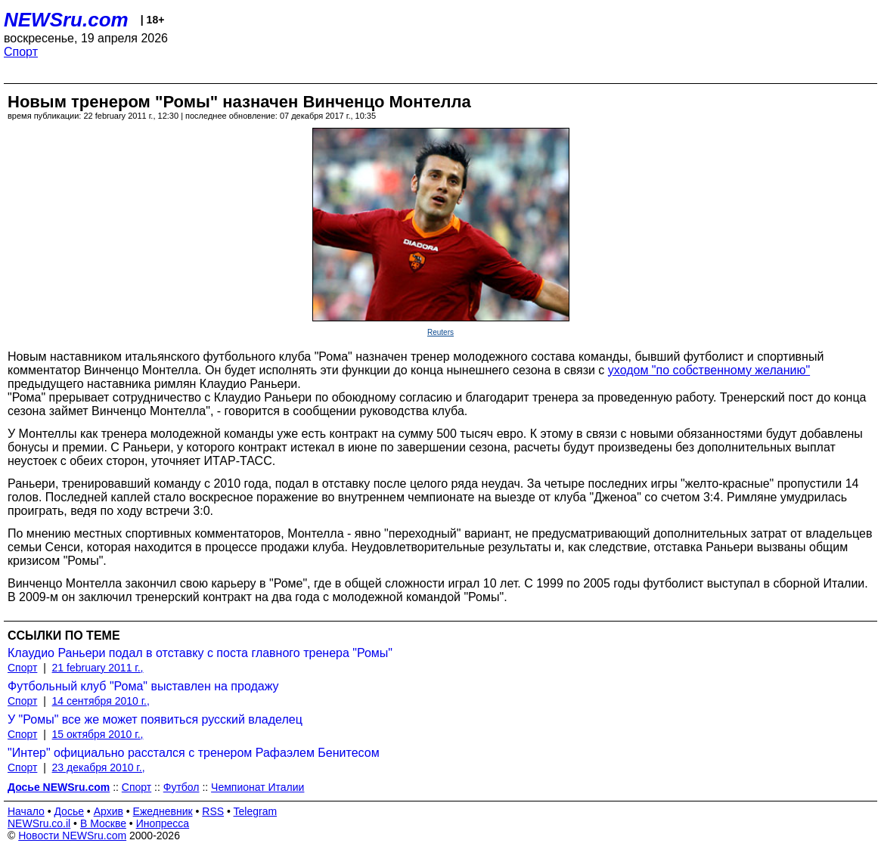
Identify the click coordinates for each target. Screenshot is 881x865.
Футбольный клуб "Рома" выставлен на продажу (143, 686)
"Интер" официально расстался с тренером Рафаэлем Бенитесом (194, 752)
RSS (213, 811)
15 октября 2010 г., (98, 734)
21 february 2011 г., (98, 668)
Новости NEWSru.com (72, 835)
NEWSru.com (66, 19)
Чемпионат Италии (257, 787)
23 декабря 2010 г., (98, 767)
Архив (108, 811)
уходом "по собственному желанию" (709, 370)
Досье (69, 811)
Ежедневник (163, 811)
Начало (26, 811)
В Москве (103, 823)
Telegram (256, 811)
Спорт (21, 51)
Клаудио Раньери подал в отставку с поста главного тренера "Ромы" (200, 652)
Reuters (440, 332)
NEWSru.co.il (39, 823)
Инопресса (163, 823)
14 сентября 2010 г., (101, 701)
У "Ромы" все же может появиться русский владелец (155, 719)
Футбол (181, 787)
